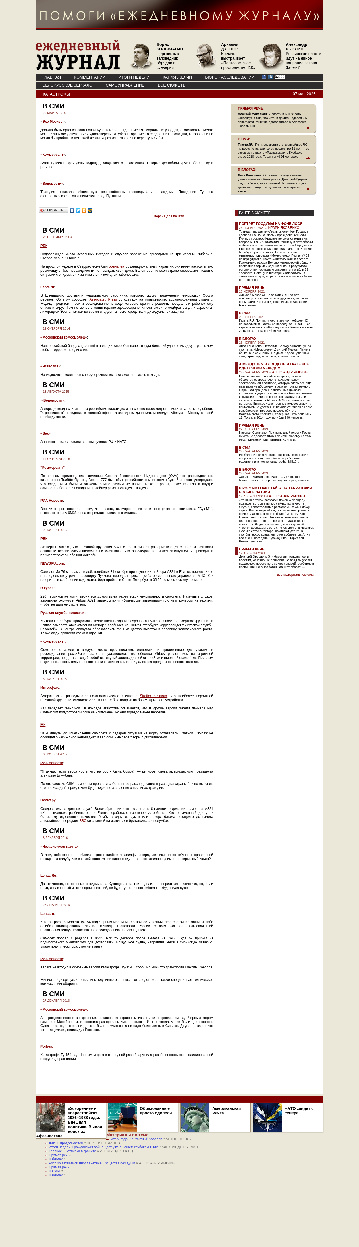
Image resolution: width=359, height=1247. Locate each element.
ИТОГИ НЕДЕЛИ (134, 77)
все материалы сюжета (295, 575)
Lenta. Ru (48, 876)
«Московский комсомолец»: (64, 1009)
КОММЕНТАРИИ (89, 77)
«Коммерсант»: (53, 641)
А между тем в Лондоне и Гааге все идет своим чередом (274, 366)
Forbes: (46, 1046)
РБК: (44, 539)
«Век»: (46, 433)
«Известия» (50, 366)
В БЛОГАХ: (247, 170)
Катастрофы (56, 94)
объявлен (116, 266)
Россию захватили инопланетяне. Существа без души (92, 1163)
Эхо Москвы (53, 122)
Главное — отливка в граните (72, 1151)
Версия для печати (169, 216)
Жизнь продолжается (66, 1143)
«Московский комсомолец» (63, 337)
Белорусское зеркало (67, 85)
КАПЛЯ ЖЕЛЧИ (177, 77)
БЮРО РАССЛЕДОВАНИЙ (229, 77)
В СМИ (244, 313)
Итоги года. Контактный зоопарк (136, 1139)
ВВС (82, 821)
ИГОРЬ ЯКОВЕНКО (284, 228)
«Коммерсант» (52, 155)
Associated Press (103, 299)
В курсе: (47, 588)
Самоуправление (125, 85)
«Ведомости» (51, 184)
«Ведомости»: (53, 400)
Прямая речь (252, 288)
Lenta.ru (47, 287)
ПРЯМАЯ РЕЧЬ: (251, 108)
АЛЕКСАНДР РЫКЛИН (290, 372)
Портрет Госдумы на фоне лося (270, 224)
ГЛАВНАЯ (52, 77)
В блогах (247, 339)
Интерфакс (49, 688)
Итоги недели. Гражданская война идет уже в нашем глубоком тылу (103, 1147)
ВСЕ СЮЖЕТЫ (172, 85)
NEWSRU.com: (52, 563)
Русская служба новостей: (63, 613)
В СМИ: (244, 139)
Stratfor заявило (153, 696)
